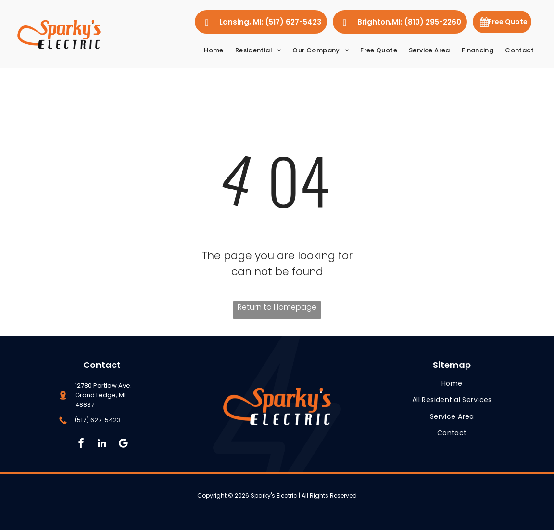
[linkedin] (102, 444)
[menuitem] (213, 50)
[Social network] (123, 444)
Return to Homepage (277, 307)
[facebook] (81, 444)
